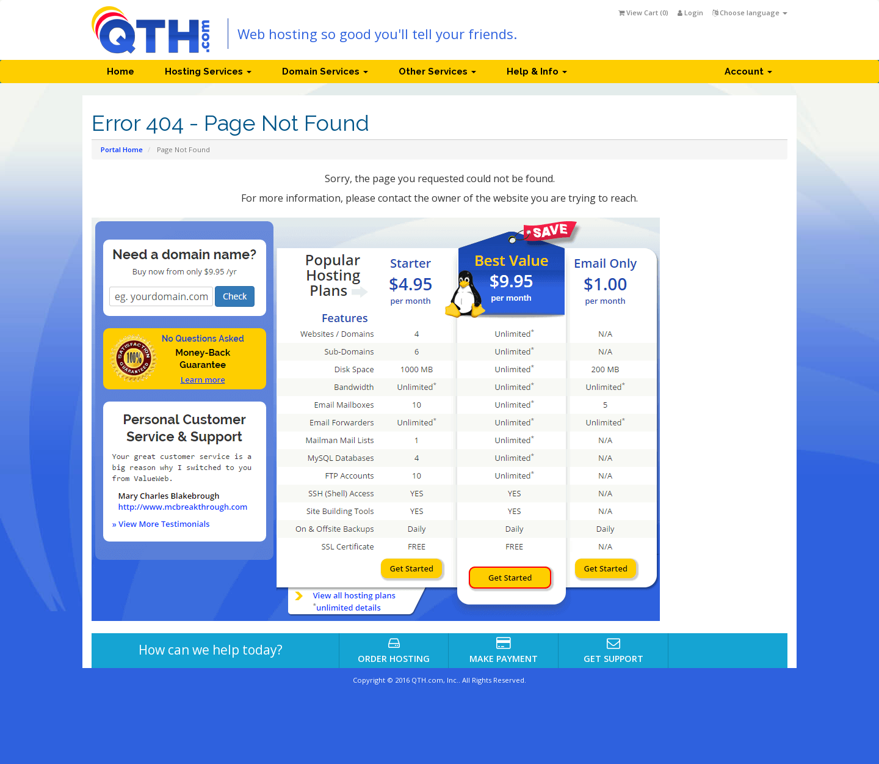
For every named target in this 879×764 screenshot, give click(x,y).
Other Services (437, 71)
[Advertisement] (738, 417)
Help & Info (537, 71)
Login (690, 12)
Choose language (749, 12)
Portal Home (122, 149)
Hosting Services (208, 71)
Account (748, 71)
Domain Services (325, 71)
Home (120, 71)
